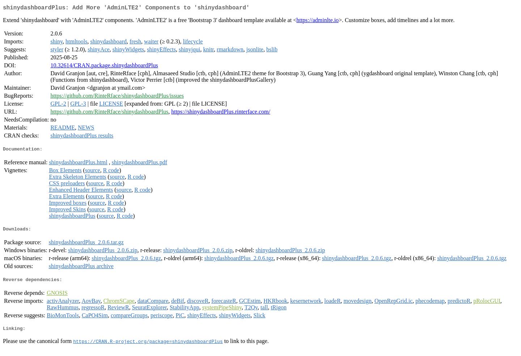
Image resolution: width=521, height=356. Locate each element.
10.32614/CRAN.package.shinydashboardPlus (104, 67)
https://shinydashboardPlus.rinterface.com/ (220, 113)
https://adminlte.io (317, 21)
